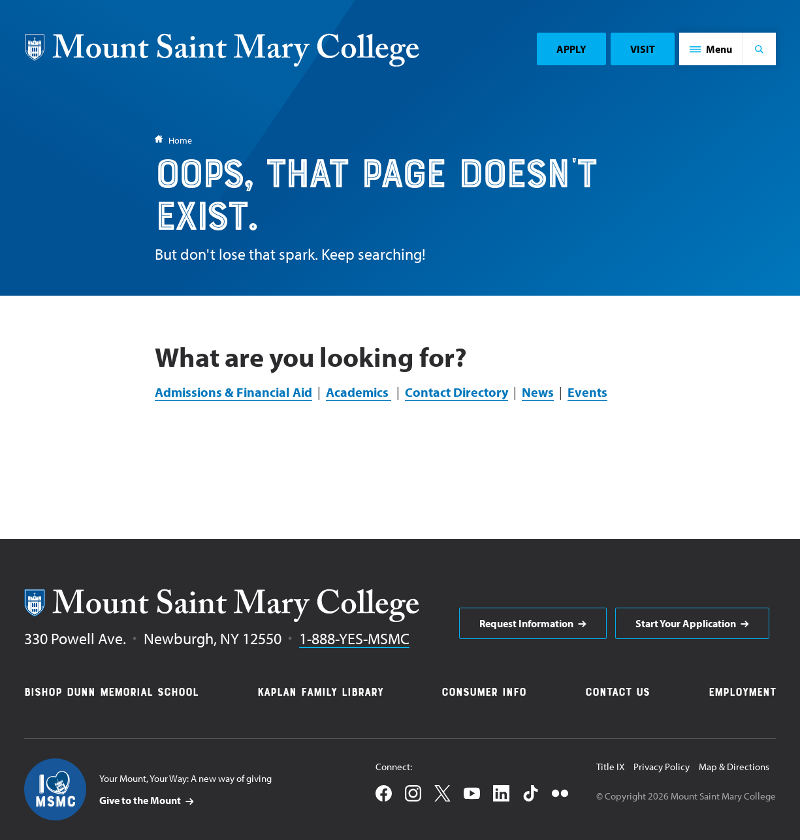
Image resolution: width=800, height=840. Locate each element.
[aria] (533, 623)
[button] (711, 49)
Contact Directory (456, 392)
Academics (358, 392)
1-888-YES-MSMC (354, 638)
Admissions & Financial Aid (233, 392)
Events (587, 392)
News (538, 392)
